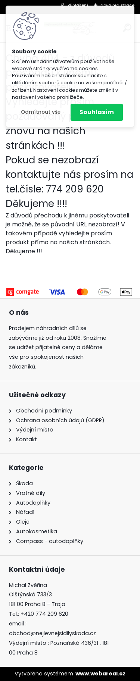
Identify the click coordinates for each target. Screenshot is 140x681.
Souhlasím (97, 112)
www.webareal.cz (100, 673)
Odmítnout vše (40, 112)
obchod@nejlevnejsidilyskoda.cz (52, 633)
